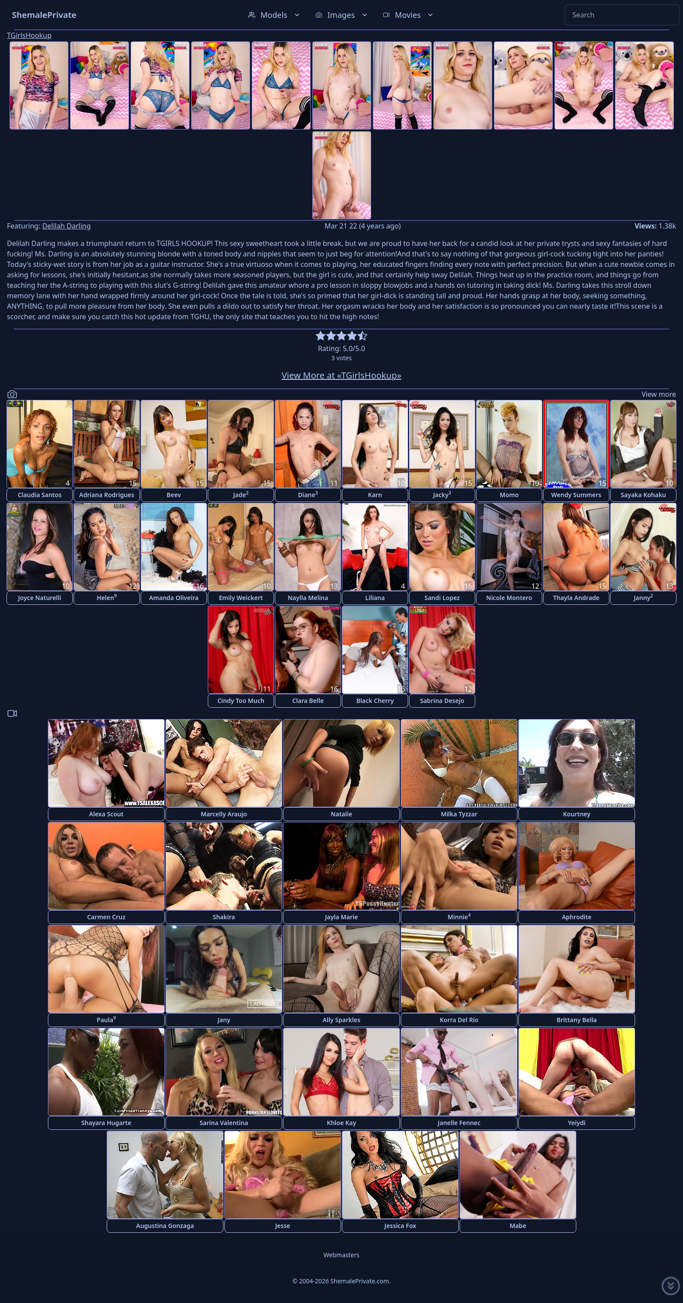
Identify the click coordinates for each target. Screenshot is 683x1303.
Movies (409, 15)
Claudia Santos (40, 495)
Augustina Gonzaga (165, 1225)
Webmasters (341, 1255)
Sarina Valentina (223, 1123)
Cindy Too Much (240, 700)
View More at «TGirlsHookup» (342, 375)
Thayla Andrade (576, 598)
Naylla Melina (308, 598)
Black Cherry (375, 700)
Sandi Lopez (442, 598)
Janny (643, 597)
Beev (174, 495)
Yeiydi (576, 1123)
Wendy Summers (576, 495)
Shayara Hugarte (106, 1123)
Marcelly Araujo (224, 814)
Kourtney (577, 814)
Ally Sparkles (342, 1020)
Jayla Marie (341, 917)
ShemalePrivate (44, 14)
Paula (106, 1019)
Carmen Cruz (106, 917)
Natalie (341, 814)
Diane (308, 494)
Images (342, 15)
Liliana (375, 598)
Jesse (283, 1225)
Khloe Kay (341, 1123)
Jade (241, 494)
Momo (509, 495)
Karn (375, 495)
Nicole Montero (509, 598)
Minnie (459, 916)
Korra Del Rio (459, 1020)
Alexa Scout (106, 814)
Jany (223, 1020)
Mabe (518, 1225)
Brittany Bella (577, 1020)
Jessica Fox (400, 1225)
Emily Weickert (241, 598)
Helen (107, 597)
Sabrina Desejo (442, 700)
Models (274, 15)
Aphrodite (577, 917)
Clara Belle (308, 700)
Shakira (224, 917)
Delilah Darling (66, 226)
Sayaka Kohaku (643, 495)
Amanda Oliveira (173, 598)
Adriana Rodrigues (106, 495)
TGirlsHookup (29, 35)
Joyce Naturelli (39, 598)
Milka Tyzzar (459, 814)
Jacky (442, 494)
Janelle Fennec (459, 1123)
